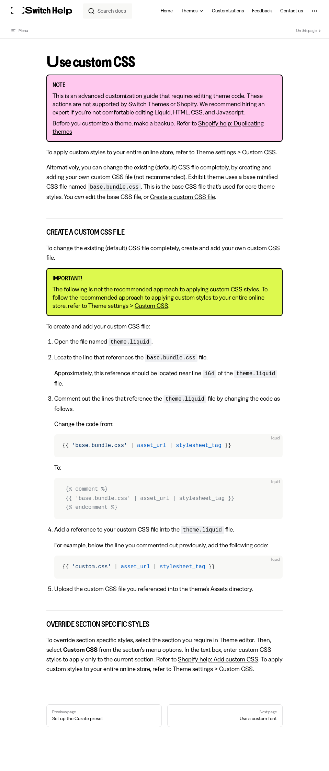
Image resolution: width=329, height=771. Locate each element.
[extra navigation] (314, 11)
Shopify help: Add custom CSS (218, 659)
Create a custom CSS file (182, 197)
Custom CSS (259, 152)
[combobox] (107, 11)
